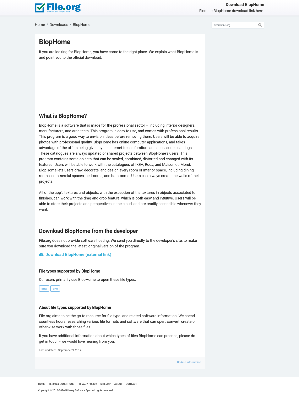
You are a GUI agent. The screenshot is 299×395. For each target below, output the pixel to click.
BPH (55, 288)
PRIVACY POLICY (87, 384)
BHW (44, 288)
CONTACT (131, 384)
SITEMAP (105, 384)
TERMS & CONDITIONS (61, 384)
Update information (189, 362)
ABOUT (118, 384)
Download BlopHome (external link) (78, 254)
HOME (41, 384)
